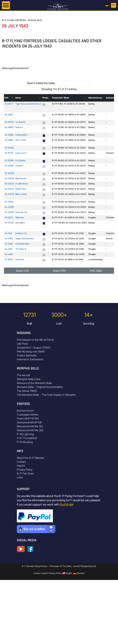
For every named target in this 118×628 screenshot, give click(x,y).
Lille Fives (22, 343)
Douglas (92, 217)
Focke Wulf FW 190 (27, 418)
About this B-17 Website (30, 457)
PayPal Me (66, 504)
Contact (21, 461)
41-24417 (9, 104)
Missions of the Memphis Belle (34, 383)
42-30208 (9, 173)
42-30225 (9, 189)
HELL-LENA (20, 140)
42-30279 (9, 194)
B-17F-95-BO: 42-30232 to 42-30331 (69, 194)
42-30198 (9, 165)
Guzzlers (19, 165)
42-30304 (9, 212)
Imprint (21, 465)
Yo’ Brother (20, 122)
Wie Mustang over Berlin (31, 351)
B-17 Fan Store (25, 473)
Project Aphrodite (27, 355)
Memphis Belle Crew (28, 379)
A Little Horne (21, 183)
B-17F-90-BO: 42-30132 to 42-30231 (69, 148)
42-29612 (9, 114)
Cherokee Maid (22, 244)
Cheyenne (110, 153)
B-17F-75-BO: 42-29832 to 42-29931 (69, 135)
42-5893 (9, 259)
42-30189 (9, 160)
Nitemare (19, 217)
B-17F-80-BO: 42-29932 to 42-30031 (69, 140)
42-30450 (9, 222)
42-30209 (9, 178)
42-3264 (9, 238)
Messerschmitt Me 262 (30, 430)
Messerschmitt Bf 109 (29, 422)
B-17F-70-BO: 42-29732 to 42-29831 (69, 127)
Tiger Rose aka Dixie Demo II (28, 104)
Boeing (91, 104)
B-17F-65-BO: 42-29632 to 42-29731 (69, 122)
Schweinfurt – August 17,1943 (33, 347)
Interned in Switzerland (30, 359)
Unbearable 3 (21, 135)
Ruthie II (19, 127)
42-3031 (8, 217)
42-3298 (9, 254)
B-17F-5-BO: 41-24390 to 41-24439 (68, 104)
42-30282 (9, 207)
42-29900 (9, 135)
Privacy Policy (24, 469)
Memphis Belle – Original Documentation (40, 387)
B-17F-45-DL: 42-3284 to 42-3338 (68, 254)
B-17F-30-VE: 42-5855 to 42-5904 (67, 259)
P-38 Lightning (25, 434)
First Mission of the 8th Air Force (35, 339)
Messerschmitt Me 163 (30, 426)
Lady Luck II (20, 153)
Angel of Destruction (24, 238)
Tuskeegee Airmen (27, 414)
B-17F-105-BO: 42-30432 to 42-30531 (69, 222)
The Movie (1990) (27, 390)
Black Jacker (21, 194)
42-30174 (9, 153)
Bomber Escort (25, 410)
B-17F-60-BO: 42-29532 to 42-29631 (69, 114)
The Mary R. (21, 249)
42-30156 (9, 148)
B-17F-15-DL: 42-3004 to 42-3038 (68, 217)
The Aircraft (23, 375)
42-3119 (8, 233)
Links (20, 477)
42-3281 (8, 249)
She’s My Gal (21, 212)
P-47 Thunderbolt (27, 438)
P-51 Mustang (25, 442)
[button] (12, 97)
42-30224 (9, 183)
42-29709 (9, 122)
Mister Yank (20, 189)
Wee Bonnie (20, 178)
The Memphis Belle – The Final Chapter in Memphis (46, 394)
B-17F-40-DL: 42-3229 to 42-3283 (68, 238)
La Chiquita (20, 160)
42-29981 (9, 140)
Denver (109, 238)
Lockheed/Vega (95, 259)
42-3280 (9, 244)
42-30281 (9, 202)
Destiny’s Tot (21, 233)
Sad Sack (19, 259)
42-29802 (9, 127)
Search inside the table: (41, 83)
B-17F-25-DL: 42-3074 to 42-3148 (67, 233)
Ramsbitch (20, 222)
